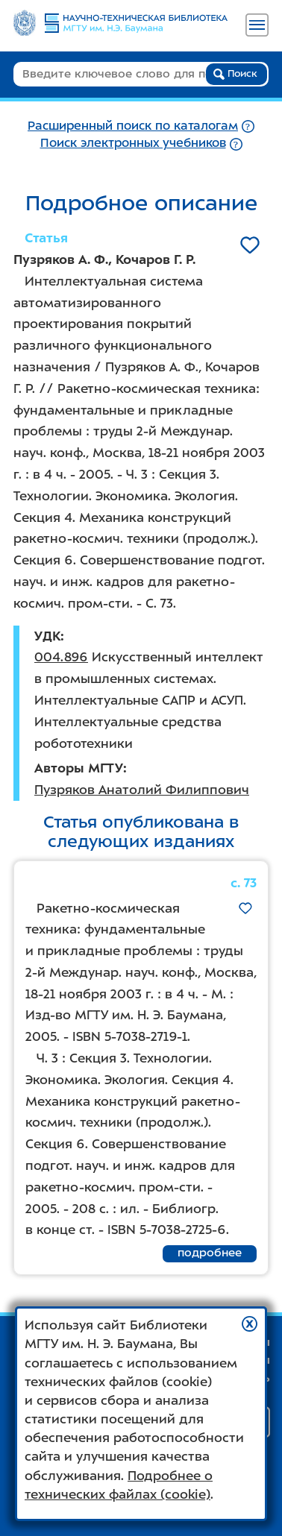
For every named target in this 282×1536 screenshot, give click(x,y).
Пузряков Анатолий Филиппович (141, 789)
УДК (47, 636)
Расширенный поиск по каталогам (133, 125)
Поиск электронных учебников (133, 142)
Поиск (235, 74)
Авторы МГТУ (78, 768)
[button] (249, 1324)
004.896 (61, 657)
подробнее (210, 1253)
